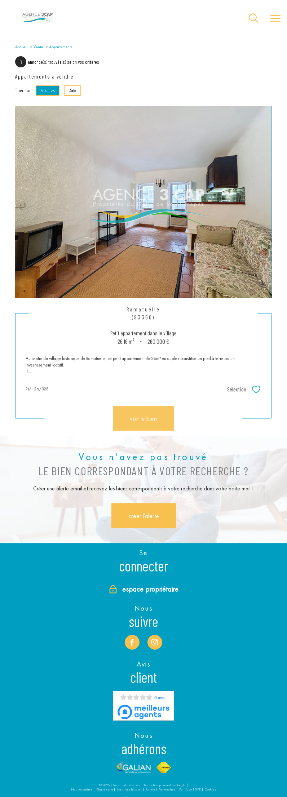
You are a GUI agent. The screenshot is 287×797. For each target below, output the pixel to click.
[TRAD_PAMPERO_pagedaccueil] (37, 22)
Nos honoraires (81, 789)
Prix (48, 90)
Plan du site (104, 789)
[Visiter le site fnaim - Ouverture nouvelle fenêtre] (163, 767)
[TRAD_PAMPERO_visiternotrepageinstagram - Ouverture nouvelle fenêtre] (154, 642)
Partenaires (167, 789)
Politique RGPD (190, 789)
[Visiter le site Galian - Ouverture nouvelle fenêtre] (133, 767)
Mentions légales (129, 789)
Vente (38, 47)
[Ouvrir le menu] (275, 18)
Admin (150, 789)
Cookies (210, 790)
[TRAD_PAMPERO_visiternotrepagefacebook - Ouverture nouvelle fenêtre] (132, 642)
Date (72, 90)
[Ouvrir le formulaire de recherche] (253, 18)
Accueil (21, 47)
